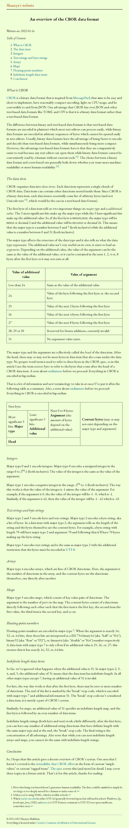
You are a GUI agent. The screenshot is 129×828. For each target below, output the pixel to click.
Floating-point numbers (28, 70)
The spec (56, 768)
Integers (18, 53)
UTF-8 (70, 549)
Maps (16, 66)
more (45, 802)
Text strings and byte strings (30, 58)
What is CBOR (22, 45)
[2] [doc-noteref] (57, 166)
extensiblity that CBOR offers (55, 764)
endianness (55, 371)
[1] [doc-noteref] (77, 156)
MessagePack (82, 98)
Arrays (17, 62)
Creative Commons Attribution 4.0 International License (66, 822)
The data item (22, 49)
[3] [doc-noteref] (25, 199)
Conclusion (20, 79)
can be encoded (29, 798)
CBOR (11, 98)
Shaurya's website (20, 5)
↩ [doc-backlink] (78, 791)
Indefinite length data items (30, 74)
